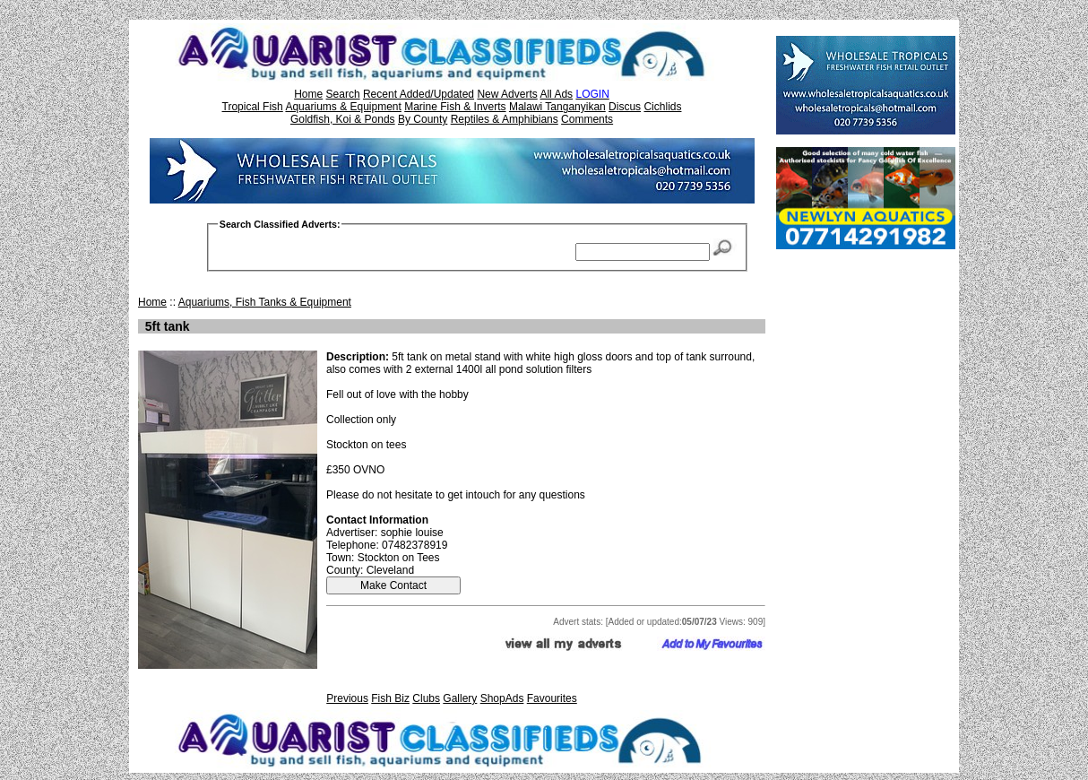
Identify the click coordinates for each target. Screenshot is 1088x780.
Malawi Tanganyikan (557, 106)
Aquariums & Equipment (343, 106)
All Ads (556, 94)
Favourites (552, 698)
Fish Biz (390, 698)
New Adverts (507, 94)
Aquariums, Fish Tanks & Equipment (264, 302)
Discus (625, 106)
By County (422, 119)
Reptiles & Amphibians (504, 119)
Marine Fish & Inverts (454, 106)
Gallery (460, 698)
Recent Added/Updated (418, 94)
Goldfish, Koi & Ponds (342, 119)
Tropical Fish (252, 106)
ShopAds (502, 698)
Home (308, 94)
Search (343, 94)
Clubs (426, 698)
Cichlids (662, 106)
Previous (347, 698)
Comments (587, 119)
